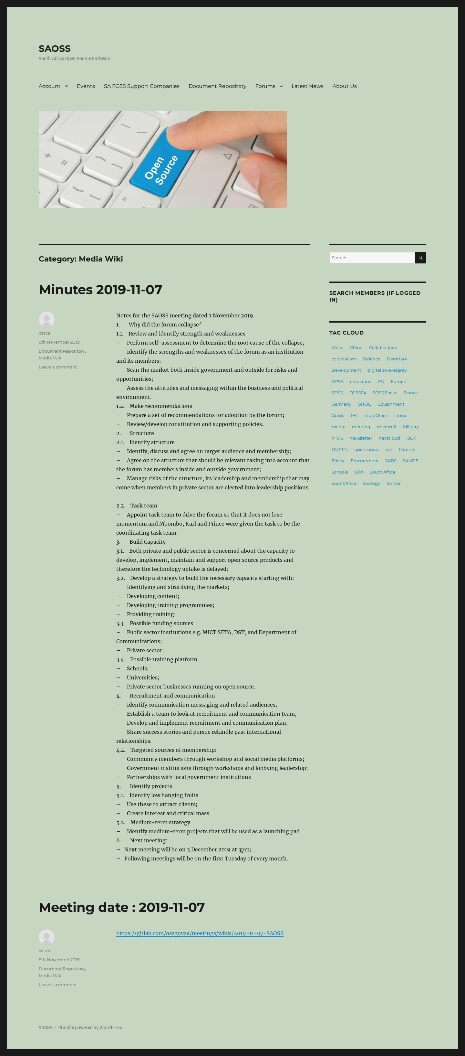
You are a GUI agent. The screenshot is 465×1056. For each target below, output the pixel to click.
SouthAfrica (344, 483)
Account (50, 86)
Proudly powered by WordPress (90, 1027)
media (339, 426)
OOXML (340, 449)
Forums (265, 86)
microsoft (387, 426)
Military (411, 426)
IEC (354, 415)
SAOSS (55, 48)
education (361, 381)
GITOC (364, 404)
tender (394, 483)
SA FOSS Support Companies (142, 86)
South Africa (382, 472)
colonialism (344, 358)
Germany (341, 404)
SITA (358, 472)
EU (381, 381)
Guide (338, 415)
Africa (338, 347)
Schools (340, 472)
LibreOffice (376, 415)
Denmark (397, 358)
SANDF (410, 460)
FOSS (337, 392)
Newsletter (360, 438)
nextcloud (389, 438)
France (411, 392)
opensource (367, 449)
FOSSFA (357, 392)
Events (86, 86)
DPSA (338, 381)
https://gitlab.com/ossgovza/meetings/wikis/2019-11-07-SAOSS (200, 933)
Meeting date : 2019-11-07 (122, 907)
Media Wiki (51, 357)
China (356, 347)
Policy (338, 460)
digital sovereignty (387, 370)
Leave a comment (58, 366)
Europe (398, 381)
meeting (361, 426)
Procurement (365, 460)
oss (389, 449)
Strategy (371, 483)
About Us (345, 86)
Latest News (308, 86)
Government (390, 404)
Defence (371, 358)
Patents (407, 449)
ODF (411, 438)
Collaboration (383, 347)
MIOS (337, 438)
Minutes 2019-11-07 (100, 289)
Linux (400, 415)
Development (346, 370)
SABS (391, 460)
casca (44, 333)
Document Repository (217, 86)
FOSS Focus (385, 392)
